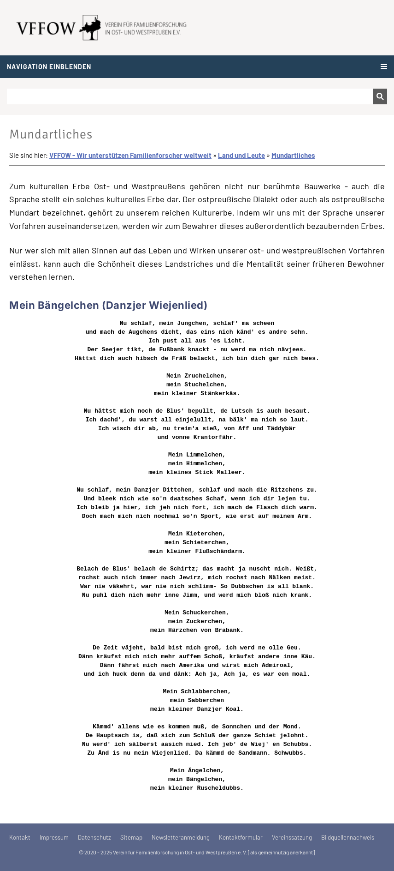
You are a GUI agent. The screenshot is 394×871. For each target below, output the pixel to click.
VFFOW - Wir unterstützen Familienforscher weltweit (130, 155)
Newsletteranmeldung (181, 837)
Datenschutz (94, 837)
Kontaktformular (241, 837)
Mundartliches (293, 155)
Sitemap (131, 837)
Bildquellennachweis (347, 837)
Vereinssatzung (292, 837)
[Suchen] (190, 96)
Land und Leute (241, 155)
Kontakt (19, 837)
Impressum (54, 837)
